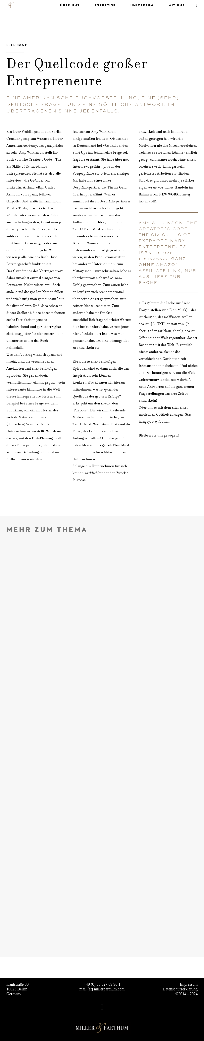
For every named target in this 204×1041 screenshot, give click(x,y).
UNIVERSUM (141, 5)
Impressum (189, 984)
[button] (196, 5)
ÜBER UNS (70, 5)
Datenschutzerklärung (180, 989)
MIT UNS (177, 5)
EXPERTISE (105, 5)
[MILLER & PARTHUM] (11, 5)
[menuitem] (67, 5)
